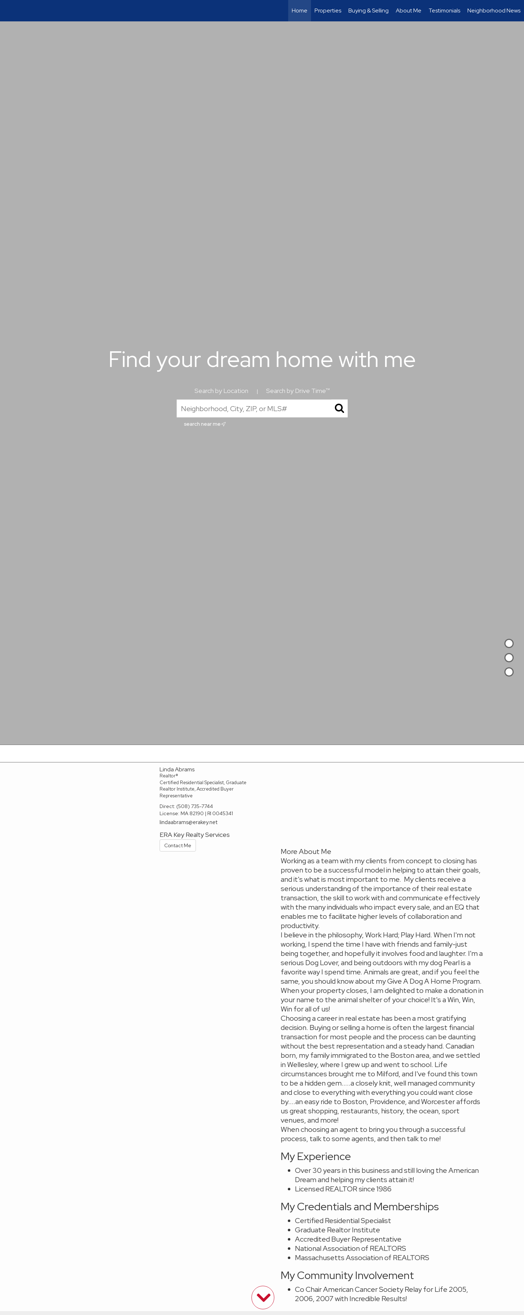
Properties (328, 10)
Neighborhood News (493, 10)
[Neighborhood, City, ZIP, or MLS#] (262, 409)
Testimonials (444, 10)
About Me (408, 10)
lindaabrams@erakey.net (188, 822)
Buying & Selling (368, 10)
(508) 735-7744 (194, 806)
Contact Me (177, 845)
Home (299, 10)
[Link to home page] (9, 10)
